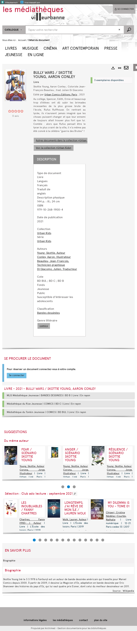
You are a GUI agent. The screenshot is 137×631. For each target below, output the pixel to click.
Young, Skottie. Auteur (51, 253)
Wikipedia (128, 590)
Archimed (50, 628)
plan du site (100, 620)
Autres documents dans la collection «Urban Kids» (64, 140)
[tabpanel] (59, 250)
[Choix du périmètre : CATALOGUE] (13, 29)
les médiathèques (63, 620)
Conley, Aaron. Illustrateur (54, 257)
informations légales (35, 620)
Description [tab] (46, 159)
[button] (11, 48)
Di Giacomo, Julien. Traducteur (57, 269)
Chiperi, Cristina (115, 512)
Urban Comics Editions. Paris (60, 94)
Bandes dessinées (48, 313)
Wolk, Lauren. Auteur (75, 519)
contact (83, 620)
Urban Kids (44, 233)
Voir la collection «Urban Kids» (53, 147)
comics (44, 325)
